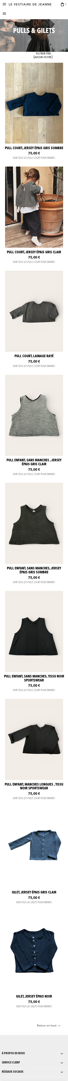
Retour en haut (49, 1026)
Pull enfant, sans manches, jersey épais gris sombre (34, 570)
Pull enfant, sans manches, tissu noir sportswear (34, 678)
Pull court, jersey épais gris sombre (34, 148)
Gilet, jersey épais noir (34, 996)
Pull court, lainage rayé (34, 356)
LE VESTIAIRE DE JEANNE (30, 4)
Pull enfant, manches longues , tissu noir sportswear (34, 786)
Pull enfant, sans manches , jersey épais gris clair (34, 462)
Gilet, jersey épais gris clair (34, 892)
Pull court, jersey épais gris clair (34, 252)
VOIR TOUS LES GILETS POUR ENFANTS (34, 902)
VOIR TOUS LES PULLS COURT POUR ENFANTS (34, 158)
